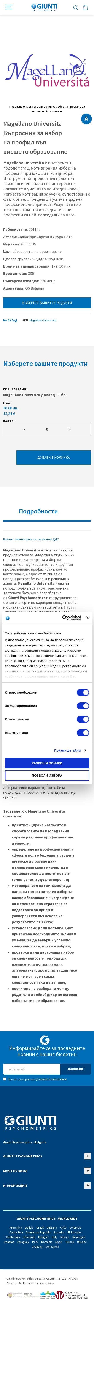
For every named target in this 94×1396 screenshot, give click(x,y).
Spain (58, 1242)
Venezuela (52, 1247)
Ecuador (59, 1232)
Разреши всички (47, 763)
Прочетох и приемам (35, 1079)
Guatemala (13, 1237)
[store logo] (44, 7)
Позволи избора (47, 775)
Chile (63, 1227)
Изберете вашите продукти (47, 303)
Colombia (75, 1227)
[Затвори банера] (87, 617)
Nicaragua (78, 1237)
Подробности (38, 511)
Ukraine (82, 1242)
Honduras (29, 1237)
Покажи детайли (67, 750)
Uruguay (37, 1247)
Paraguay (23, 1242)
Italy (54, 1237)
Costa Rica (16, 1232)
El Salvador (75, 1232)
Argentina (16, 1227)
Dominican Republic (38, 1232)
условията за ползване (51, 1079)
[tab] (47, 513)
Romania (46, 1242)
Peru (35, 1242)
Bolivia (29, 1227)
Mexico (64, 1237)
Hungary (43, 1237)
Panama (9, 1242)
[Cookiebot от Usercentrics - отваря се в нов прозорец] (62, 618)
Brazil (40, 1227)
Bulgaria (52, 1227)
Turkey (69, 1242)
